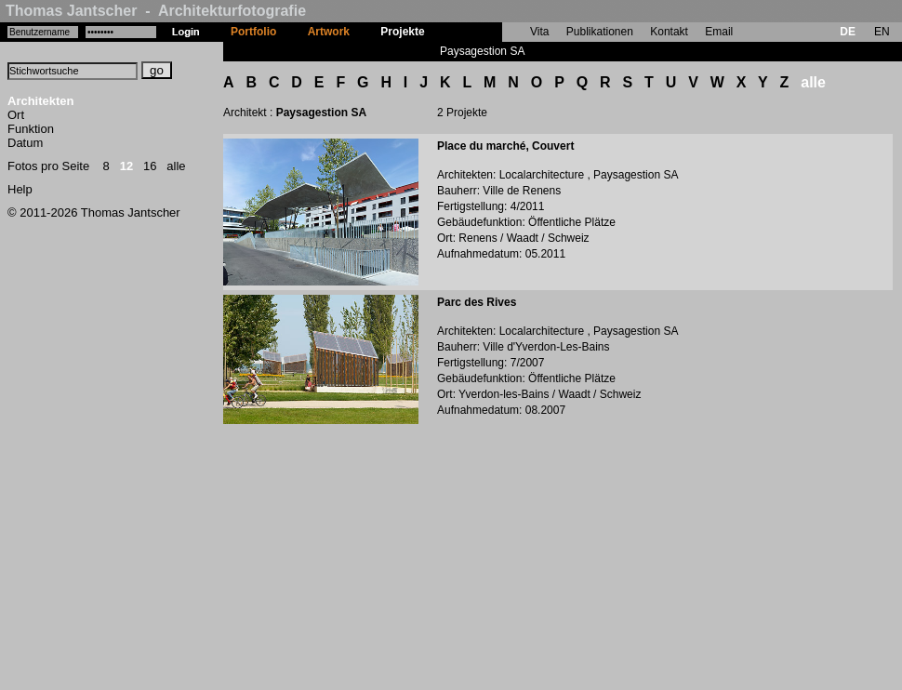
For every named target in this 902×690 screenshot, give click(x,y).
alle (175, 166)
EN (882, 31)
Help (20, 189)
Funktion (30, 129)
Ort (15, 115)
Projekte (402, 31)
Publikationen (599, 31)
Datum (25, 143)
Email (719, 31)
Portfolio (253, 31)
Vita (539, 31)
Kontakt (669, 31)
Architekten (40, 101)
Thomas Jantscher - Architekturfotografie (156, 11)
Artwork (329, 31)
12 (126, 166)
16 (149, 166)
